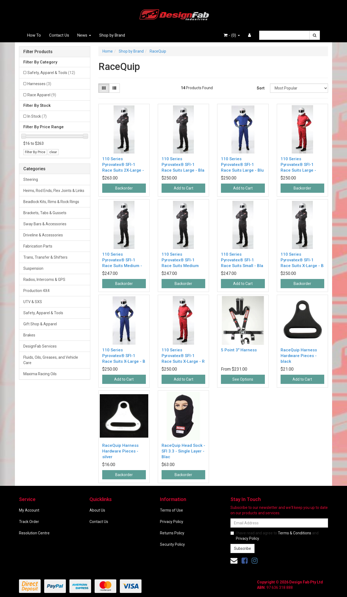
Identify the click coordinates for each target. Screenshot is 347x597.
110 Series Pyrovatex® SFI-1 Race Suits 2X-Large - (123, 164)
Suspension (33, 268)
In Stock (37, 116)
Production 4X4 (36, 290)
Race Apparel (41, 95)
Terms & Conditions (294, 533)
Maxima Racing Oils (40, 374)
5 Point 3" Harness (239, 350)
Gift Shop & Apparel (40, 324)
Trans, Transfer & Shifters (45, 257)
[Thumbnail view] (103, 88)
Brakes (29, 335)
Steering (30, 179)
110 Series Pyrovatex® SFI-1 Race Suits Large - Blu (242, 164)
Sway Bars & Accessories (44, 224)
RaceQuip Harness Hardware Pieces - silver (120, 451)
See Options (242, 379)
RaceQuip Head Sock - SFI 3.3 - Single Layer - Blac (183, 451)
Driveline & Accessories (43, 235)
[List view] (114, 88)
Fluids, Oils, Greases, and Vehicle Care (50, 360)
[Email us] (233, 561)
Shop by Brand (112, 35)
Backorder (124, 188)
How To (34, 35)
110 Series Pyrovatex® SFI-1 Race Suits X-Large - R (183, 356)
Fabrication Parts (37, 246)
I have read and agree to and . (274, 536)
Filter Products (38, 51)
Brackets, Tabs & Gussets (44, 213)
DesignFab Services (40, 346)
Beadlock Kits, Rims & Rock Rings (51, 202)
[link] (245, 561)
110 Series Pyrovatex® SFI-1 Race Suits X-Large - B (302, 260)
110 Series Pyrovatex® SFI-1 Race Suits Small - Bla (242, 260)
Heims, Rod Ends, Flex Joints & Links (53, 190)
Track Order (29, 521)
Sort (261, 88)
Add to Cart (183, 188)
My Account (29, 510)
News (84, 35)
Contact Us (59, 35)
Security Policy (172, 544)
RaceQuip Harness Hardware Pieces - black (299, 356)
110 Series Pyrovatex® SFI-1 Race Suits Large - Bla (183, 164)
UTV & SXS (32, 302)
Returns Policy (172, 533)
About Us (97, 510)
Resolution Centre (34, 533)
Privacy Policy (171, 521)
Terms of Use (171, 510)
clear (53, 152)
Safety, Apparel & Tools (51, 72)
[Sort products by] (299, 88)
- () (232, 35)
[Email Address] (279, 523)
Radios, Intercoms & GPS (44, 279)
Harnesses (39, 84)
